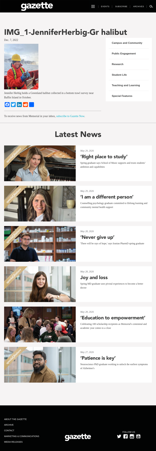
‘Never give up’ (97, 237)
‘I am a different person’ (106, 197)
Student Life (119, 74)
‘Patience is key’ (98, 358)
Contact (9, 430)
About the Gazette (15, 419)
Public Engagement (124, 53)
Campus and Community (127, 42)
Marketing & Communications (21, 436)
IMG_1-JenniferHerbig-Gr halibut (65, 32)
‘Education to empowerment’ (112, 318)
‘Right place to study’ (103, 156)
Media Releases (13, 442)
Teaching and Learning (126, 85)
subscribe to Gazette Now (70, 116)
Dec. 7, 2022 (11, 39)
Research (118, 64)
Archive (9, 425)
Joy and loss (94, 277)
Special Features (122, 96)
